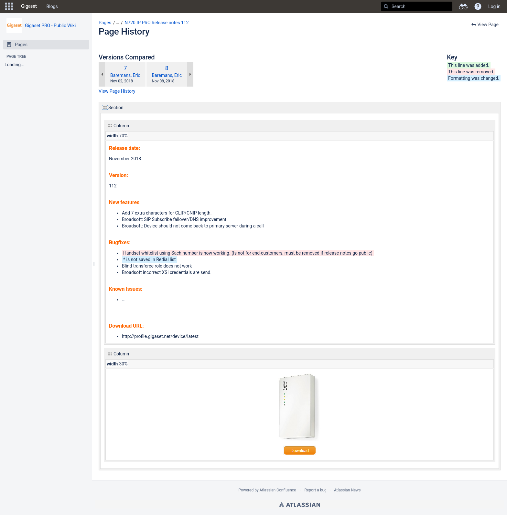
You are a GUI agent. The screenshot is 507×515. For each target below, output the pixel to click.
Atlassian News (347, 490)
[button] (9, 6)
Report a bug (316, 490)
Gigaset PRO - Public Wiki (50, 25)
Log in (494, 6)
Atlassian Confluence (278, 490)
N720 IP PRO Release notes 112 (156, 22)
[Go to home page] (29, 6)
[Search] (386, 6)
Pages (105, 22)
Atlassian (299, 504)
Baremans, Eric (125, 75)
